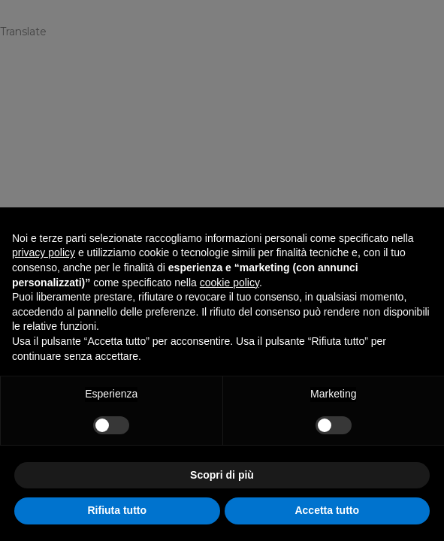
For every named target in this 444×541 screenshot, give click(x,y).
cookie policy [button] (229, 283)
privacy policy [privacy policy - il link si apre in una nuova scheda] (43, 252)
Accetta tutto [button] (326, 510)
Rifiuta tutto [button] (116, 510)
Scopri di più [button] (222, 475)
